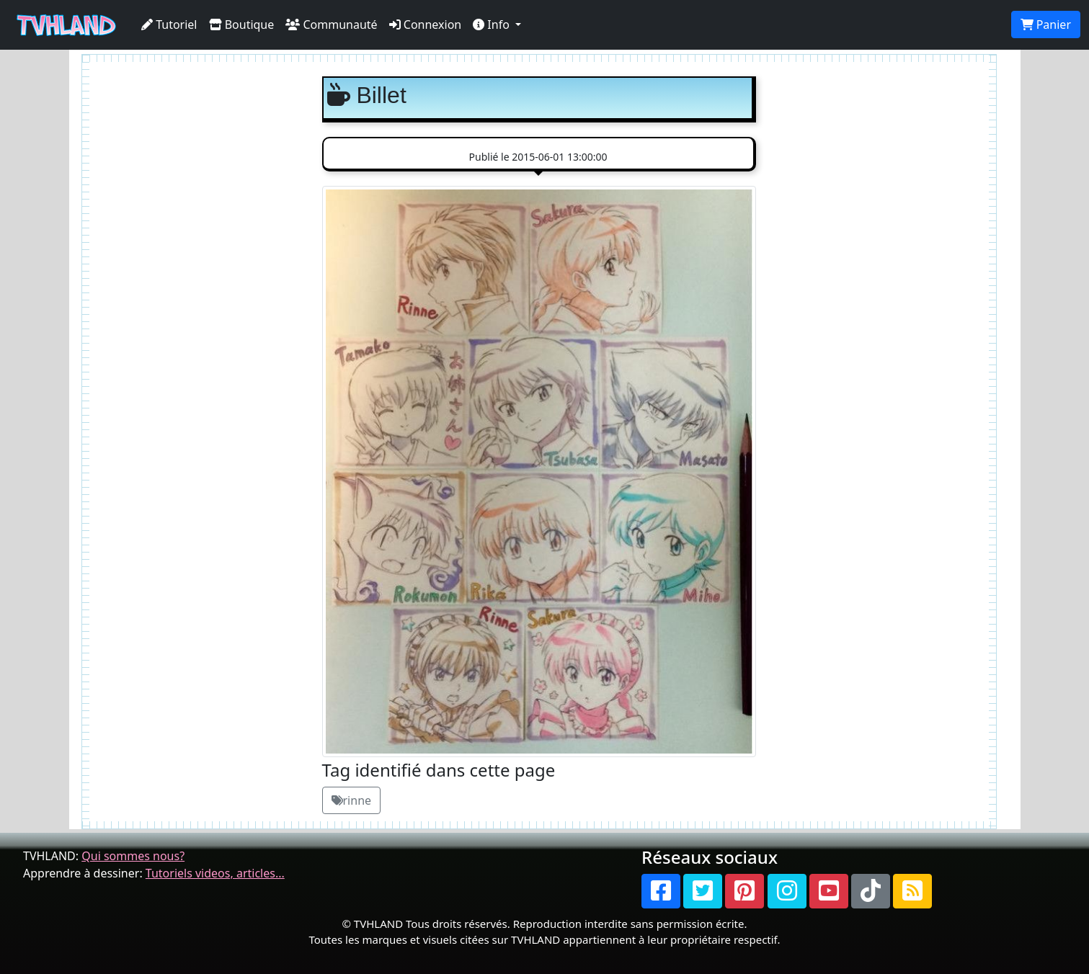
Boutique (242, 24)
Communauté (331, 24)
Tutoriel (169, 24)
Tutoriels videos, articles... (215, 873)
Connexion (425, 24)
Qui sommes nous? (133, 856)
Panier (1046, 24)
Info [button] (492, 24)
